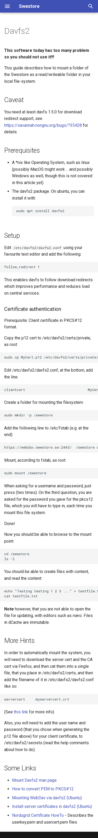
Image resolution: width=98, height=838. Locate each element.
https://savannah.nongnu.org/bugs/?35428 (43, 125)
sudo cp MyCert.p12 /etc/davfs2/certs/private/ (51, 357)
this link (21, 711)
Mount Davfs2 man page (34, 780)
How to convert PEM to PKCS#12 (43, 788)
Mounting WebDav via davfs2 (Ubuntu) (47, 797)
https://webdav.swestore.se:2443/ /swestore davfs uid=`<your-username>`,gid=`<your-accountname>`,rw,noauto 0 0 (51, 447)
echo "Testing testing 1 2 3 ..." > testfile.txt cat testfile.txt (51, 593)
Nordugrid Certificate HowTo (38, 815)
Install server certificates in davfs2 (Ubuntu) (52, 806)
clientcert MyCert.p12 (51, 389)
